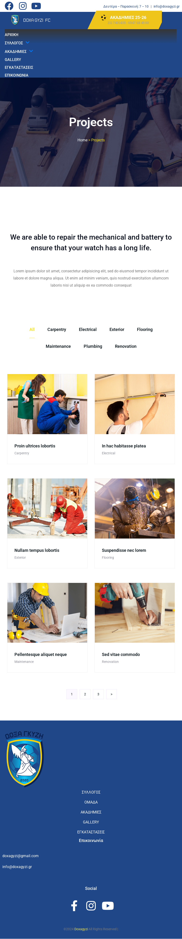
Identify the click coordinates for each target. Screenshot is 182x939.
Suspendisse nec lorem (124, 550)
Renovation (125, 346)
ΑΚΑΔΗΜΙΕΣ (19, 51)
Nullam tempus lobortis (36, 550)
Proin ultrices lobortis (34, 445)
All (32, 329)
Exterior (116, 329)
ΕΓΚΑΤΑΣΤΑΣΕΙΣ (19, 67)
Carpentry (56, 329)
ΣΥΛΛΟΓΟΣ (17, 43)
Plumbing (93, 346)
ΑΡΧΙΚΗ (11, 35)
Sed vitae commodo (121, 654)
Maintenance (58, 346)
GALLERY (13, 59)
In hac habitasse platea (124, 445)
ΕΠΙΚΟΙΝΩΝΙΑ (16, 75)
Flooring (145, 329)
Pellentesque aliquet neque (40, 654)
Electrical (88, 329)
